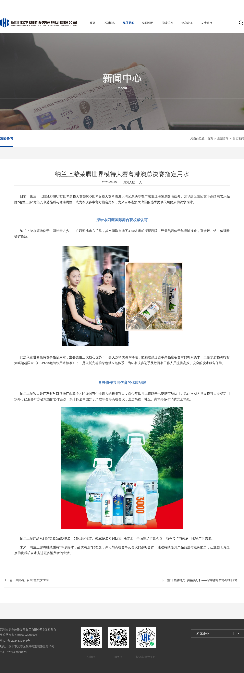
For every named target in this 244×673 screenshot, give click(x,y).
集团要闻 (128, 22)
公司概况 (109, 22)
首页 (92, 22)
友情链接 (206, 22)
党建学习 (167, 22)
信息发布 (187, 22)
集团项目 (148, 22)
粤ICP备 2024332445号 (15, 640)
